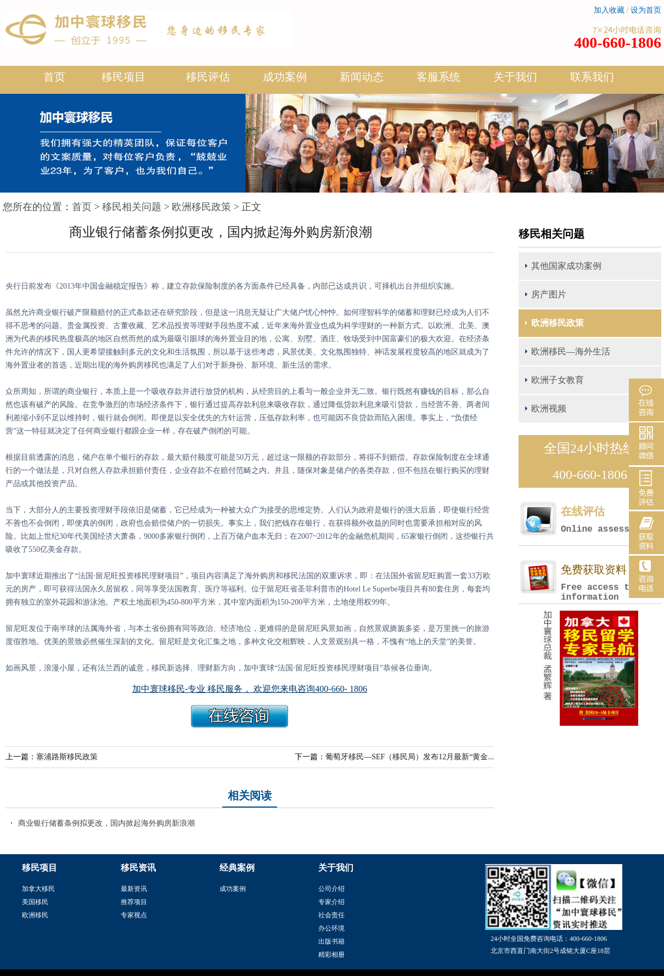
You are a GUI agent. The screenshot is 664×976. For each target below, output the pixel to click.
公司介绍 (331, 889)
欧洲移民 (35, 915)
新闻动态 (362, 81)
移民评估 (208, 81)
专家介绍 (331, 902)
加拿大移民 (38, 889)
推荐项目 (134, 902)
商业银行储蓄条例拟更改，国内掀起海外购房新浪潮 (106, 823)
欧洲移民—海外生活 (570, 351)
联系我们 (592, 77)
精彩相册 (331, 954)
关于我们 (515, 81)
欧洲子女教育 (557, 380)
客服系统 (438, 77)
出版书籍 (331, 941)
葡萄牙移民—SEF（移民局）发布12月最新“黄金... (409, 757)
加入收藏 (609, 10)
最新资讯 (134, 889)
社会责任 (331, 915)
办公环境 (331, 928)
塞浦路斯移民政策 (67, 757)
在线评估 (611, 519)
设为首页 (646, 10)
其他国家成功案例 (566, 265)
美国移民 (35, 902)
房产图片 (548, 294)
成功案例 (285, 81)
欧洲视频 (548, 408)
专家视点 (134, 915)
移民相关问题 (131, 206)
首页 (54, 77)
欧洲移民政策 (201, 206)
